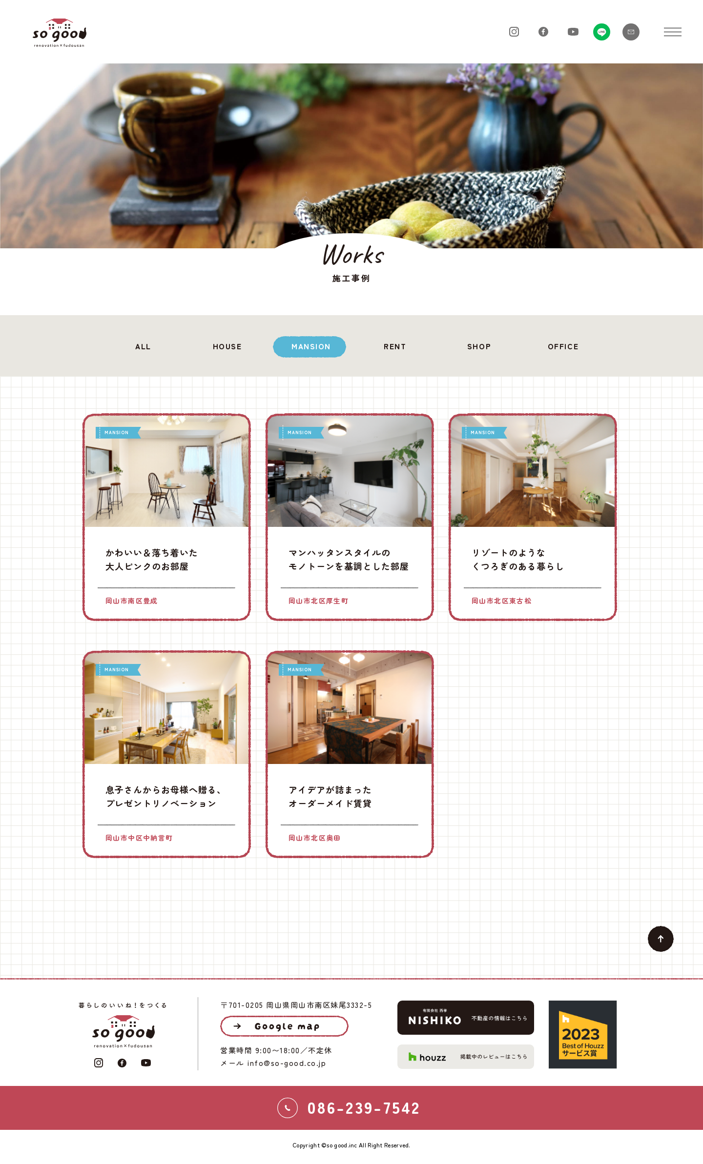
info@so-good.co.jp (286, 1063)
